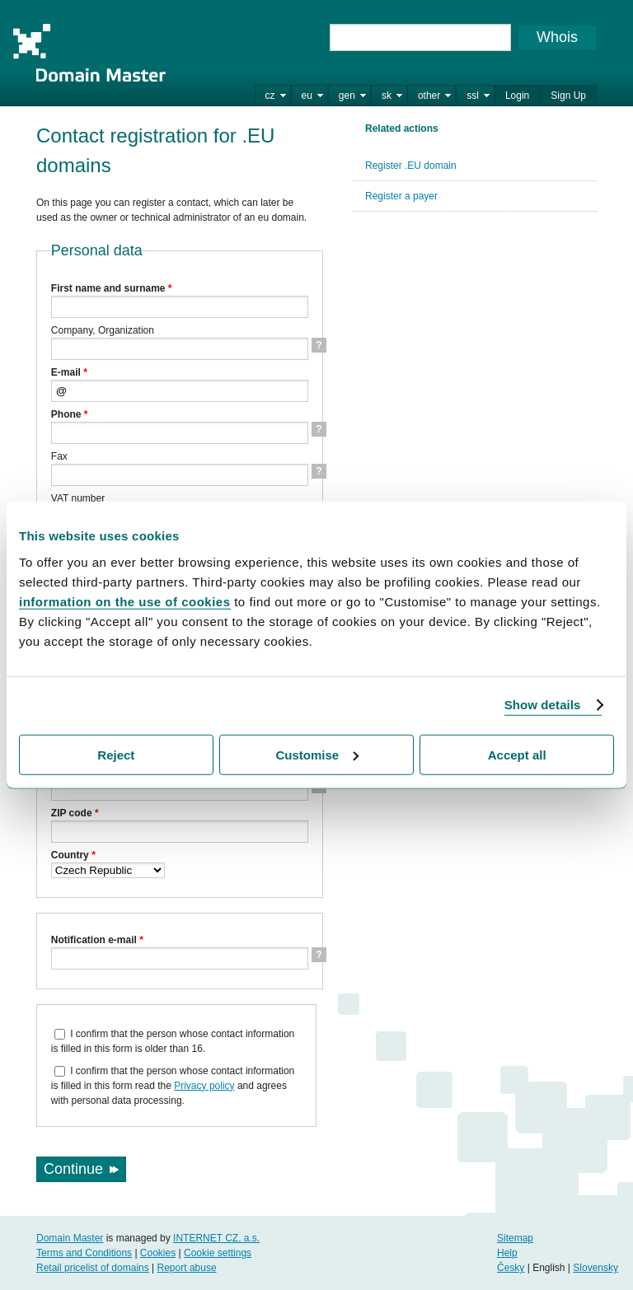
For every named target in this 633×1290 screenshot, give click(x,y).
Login (517, 95)
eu (307, 95)
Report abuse (187, 1268)
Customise (317, 754)
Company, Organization (102, 330)
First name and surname (111, 288)
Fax (59, 456)
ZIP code (75, 813)
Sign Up (568, 95)
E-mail (69, 372)
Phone (69, 414)
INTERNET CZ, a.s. (216, 1238)
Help (507, 1253)
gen (347, 95)
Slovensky (595, 1268)
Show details (542, 705)
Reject (115, 754)
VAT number (78, 498)
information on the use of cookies (125, 601)
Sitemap (515, 1238)
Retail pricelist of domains (92, 1268)
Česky (510, 1268)
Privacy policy (204, 1085)
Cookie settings (217, 1253)
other (429, 95)
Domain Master (89, 52)
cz (270, 95)
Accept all (517, 754)
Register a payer (401, 196)
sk (387, 95)
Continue (73, 1169)
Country (73, 855)
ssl (473, 95)
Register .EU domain (411, 165)
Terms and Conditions (84, 1253)
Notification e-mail (97, 940)
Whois (557, 37)
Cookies (158, 1253)
